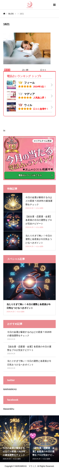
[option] (15, 438)
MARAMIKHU (10, 389)
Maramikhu (8, 409)
